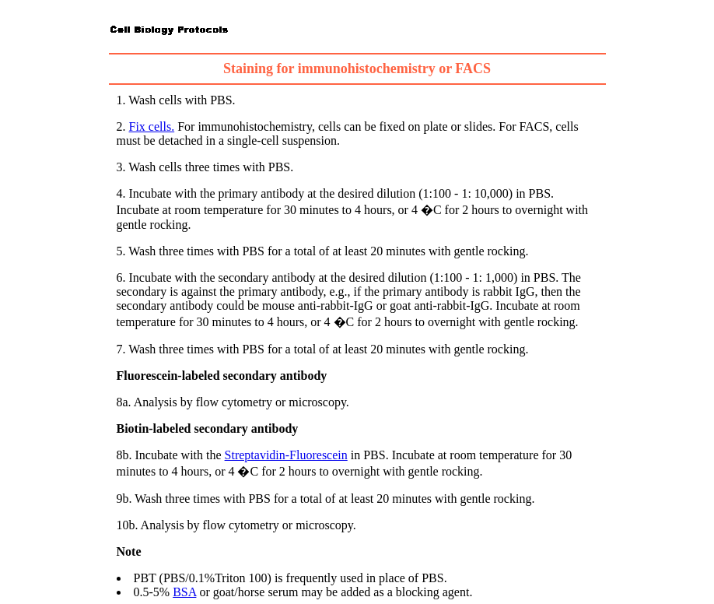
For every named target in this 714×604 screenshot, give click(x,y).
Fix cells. (152, 126)
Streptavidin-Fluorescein (286, 455)
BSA (184, 592)
